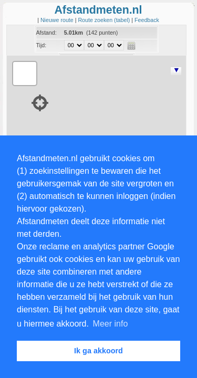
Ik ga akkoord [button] (98, 350)
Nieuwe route (57, 20)
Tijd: (41, 45)
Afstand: (46, 32)
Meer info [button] (110, 323)
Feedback (146, 20)
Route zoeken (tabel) (104, 20)
